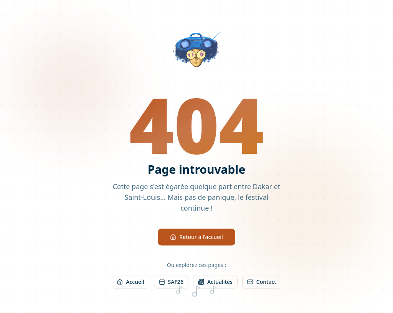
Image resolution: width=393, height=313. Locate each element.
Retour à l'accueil (196, 237)
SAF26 (171, 283)
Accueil (130, 283)
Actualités (215, 283)
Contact (261, 283)
